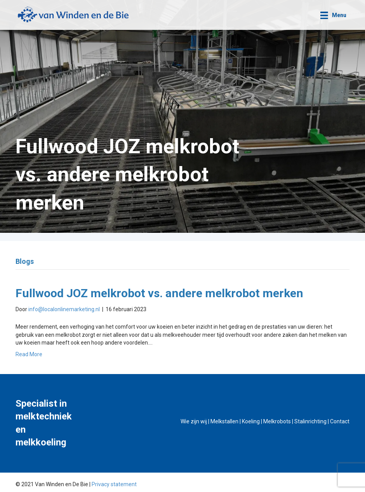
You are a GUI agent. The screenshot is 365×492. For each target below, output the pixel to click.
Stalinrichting (310, 421)
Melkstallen (224, 421)
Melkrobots (277, 421)
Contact (339, 421)
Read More (29, 354)
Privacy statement (114, 484)
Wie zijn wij (194, 421)
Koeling (251, 421)
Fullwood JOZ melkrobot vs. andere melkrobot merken (159, 293)
